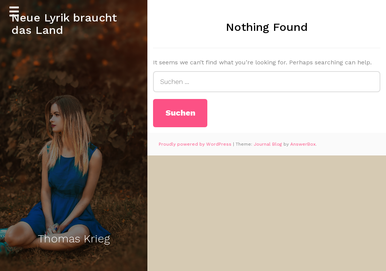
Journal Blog (268, 144)
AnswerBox (303, 144)
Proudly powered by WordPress (196, 144)
